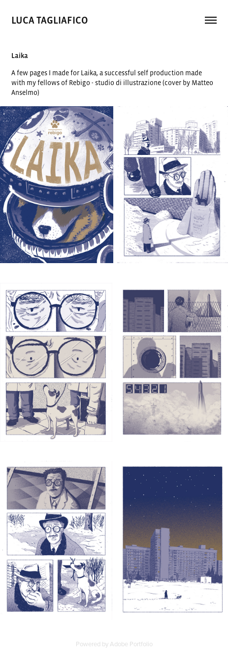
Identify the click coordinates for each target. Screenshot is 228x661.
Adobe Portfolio (131, 643)
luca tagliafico (50, 20)
